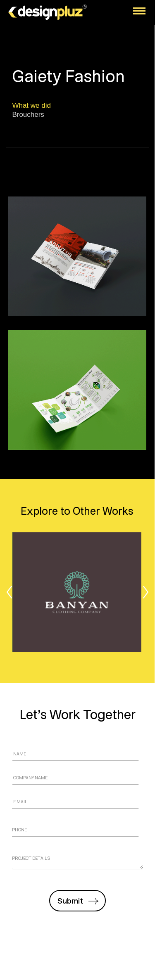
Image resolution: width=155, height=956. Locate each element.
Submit (70, 901)
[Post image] (76, 592)
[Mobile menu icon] (139, 11)
